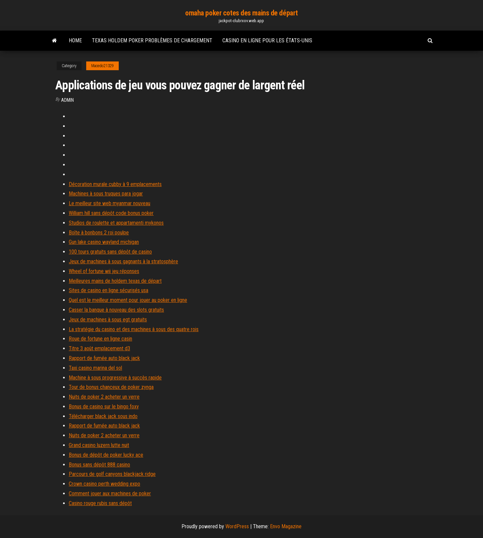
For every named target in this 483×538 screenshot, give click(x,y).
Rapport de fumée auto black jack (104, 358)
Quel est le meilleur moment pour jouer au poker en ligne (128, 300)
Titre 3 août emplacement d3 (99, 348)
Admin (67, 100)
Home (75, 40)
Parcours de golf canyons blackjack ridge (112, 474)
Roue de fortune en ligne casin (100, 338)
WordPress (237, 526)
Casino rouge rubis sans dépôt (100, 503)
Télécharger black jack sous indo (103, 416)
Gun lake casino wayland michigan (104, 242)
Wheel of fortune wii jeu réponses (104, 271)
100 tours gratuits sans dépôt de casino (110, 252)
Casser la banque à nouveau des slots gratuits (116, 310)
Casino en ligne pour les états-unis (267, 40)
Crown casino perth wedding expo (104, 484)
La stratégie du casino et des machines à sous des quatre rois (134, 329)
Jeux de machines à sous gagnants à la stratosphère (123, 261)
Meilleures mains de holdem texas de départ (115, 281)
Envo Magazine (286, 526)
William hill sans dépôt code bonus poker (111, 213)
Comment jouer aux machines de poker (110, 493)
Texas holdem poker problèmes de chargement (152, 40)
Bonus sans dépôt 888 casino (99, 464)
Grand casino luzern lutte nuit (99, 445)
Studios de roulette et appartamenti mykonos (116, 223)
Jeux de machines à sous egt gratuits (108, 319)
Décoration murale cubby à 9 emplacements (115, 184)
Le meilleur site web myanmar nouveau (109, 203)
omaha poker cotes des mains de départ (241, 13)
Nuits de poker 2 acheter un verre (104, 397)
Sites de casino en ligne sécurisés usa (108, 290)
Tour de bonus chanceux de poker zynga (111, 387)
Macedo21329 (102, 65)
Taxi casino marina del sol (95, 368)
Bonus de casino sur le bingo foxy (104, 406)
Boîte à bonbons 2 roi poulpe (99, 232)
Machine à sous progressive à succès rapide (115, 377)
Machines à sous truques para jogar (106, 193)
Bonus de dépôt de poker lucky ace (106, 455)
